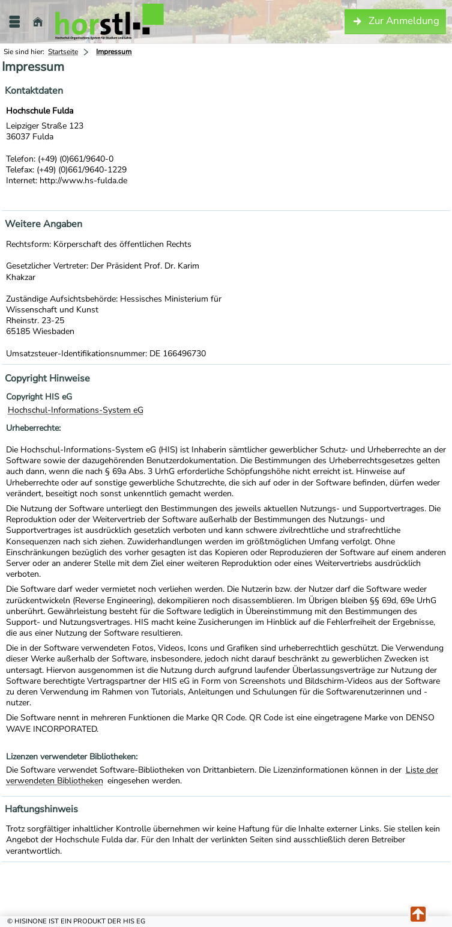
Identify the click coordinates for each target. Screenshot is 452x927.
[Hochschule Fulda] (109, 21)
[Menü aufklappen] (14, 22)
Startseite (63, 51)
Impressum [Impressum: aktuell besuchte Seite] (113, 51)
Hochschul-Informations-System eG (75, 410)
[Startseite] (38, 22)
